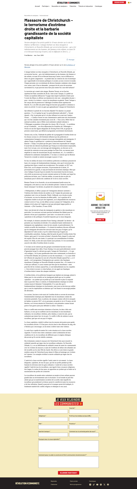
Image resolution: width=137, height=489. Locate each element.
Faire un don (74, 481)
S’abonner (54, 484)
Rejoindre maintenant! (68, 472)
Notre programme (75, 484)
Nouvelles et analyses (31, 15)
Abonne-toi (100, 220)
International (44, 15)
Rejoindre (54, 481)
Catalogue (92, 481)
